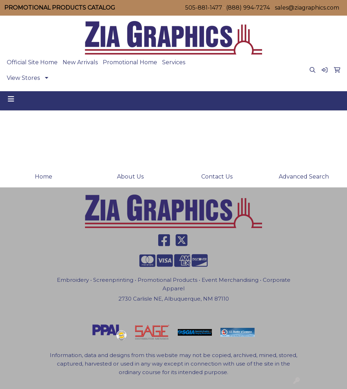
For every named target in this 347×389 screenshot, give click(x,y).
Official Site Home (32, 62)
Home (43, 176)
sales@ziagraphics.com (307, 7)
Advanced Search (304, 176)
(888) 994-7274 (248, 7)
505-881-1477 (203, 7)
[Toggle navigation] (11, 99)
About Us (130, 176)
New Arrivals (80, 62)
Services (173, 62)
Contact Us (217, 176)
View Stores (23, 78)
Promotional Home (130, 62)
